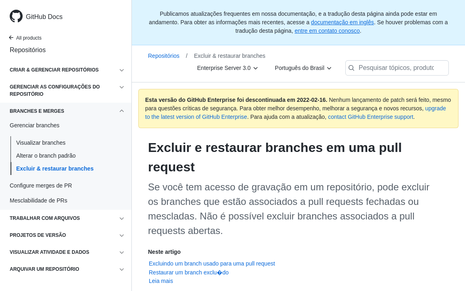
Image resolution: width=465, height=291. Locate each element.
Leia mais (161, 281)
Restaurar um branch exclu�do (189, 272)
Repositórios (28, 49)
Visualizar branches (41, 142)
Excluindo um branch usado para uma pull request (212, 263)
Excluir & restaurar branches (54, 168)
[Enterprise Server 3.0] (228, 68)
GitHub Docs (44, 16)
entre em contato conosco (327, 30)
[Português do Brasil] (303, 68)
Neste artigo (164, 252)
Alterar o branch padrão (46, 155)
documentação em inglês (342, 22)
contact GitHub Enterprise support (370, 117)
